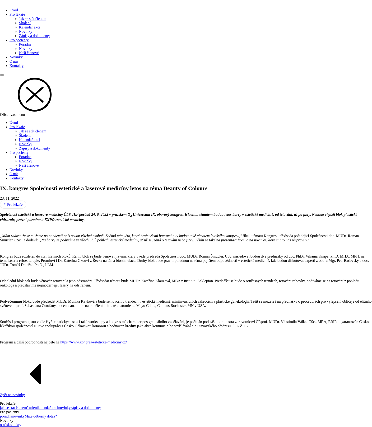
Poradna (25, 44)
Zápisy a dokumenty (34, 36)
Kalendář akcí (29, 27)
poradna (6, 416)
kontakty (14, 425)
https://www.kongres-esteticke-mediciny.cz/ (93, 342)
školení (32, 408)
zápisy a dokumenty (86, 408)
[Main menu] (2, 75)
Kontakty (16, 66)
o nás (4, 425)
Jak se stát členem (32, 19)
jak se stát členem (13, 408)
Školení (25, 23)
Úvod (13, 10)
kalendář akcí (48, 408)
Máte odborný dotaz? (41, 416)
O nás (13, 61)
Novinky (25, 31)
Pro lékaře (17, 14)
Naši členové (29, 53)
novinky (64, 408)
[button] (186, 94)
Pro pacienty (18, 40)
